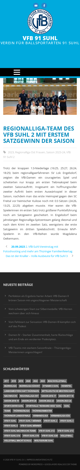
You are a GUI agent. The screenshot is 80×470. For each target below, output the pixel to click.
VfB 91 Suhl (40, 38)
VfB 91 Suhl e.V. (17, 459)
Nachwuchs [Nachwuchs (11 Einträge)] (10, 396)
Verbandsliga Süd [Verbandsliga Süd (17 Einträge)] (60, 415)
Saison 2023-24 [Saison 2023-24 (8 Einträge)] (64, 400)
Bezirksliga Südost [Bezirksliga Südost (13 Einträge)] (29, 386)
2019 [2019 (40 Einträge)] (21, 381)
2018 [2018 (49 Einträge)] (14, 381)
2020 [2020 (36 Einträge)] (28, 381)
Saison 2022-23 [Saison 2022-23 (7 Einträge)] (46, 400)
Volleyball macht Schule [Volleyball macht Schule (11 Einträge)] (17, 440)
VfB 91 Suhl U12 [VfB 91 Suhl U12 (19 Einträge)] (47, 430)
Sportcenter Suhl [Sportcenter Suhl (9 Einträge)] (13, 406)
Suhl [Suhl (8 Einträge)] (66, 406)
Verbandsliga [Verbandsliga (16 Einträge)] (40, 415)
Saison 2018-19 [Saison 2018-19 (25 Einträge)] (11, 400)
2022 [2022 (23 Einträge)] (35, 381)
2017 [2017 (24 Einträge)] (6, 381)
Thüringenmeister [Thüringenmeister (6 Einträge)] (42, 410)
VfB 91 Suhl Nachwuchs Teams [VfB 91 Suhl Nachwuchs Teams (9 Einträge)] (20, 430)
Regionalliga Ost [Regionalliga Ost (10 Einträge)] (29, 396)
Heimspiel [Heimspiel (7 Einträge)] (66, 386)
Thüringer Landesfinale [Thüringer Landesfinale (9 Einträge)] (17, 415)
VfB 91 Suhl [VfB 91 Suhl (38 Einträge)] (10, 420)
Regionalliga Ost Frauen (30, 152)
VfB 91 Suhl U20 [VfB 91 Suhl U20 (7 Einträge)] (50, 435)
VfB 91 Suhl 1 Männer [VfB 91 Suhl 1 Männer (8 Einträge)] (30, 420)
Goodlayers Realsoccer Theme (61, 464)
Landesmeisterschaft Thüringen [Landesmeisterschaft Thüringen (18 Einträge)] (21, 391)
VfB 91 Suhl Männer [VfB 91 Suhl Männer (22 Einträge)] (30, 425)
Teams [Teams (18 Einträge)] (7, 410)
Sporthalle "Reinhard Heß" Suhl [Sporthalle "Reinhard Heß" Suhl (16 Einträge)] (43, 406)
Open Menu (40, 72)
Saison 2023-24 (55, 152)
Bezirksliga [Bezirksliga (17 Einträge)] (10, 386)
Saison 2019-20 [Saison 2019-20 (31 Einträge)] (29, 400)
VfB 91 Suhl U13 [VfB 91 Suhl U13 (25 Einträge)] (65, 430)
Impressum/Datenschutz (39, 459)
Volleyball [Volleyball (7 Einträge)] (67, 435)
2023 (11, 152)
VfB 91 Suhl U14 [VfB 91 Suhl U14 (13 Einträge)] (12, 435)
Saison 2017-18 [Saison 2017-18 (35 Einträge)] (66, 396)
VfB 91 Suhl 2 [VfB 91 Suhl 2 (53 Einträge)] (50, 420)
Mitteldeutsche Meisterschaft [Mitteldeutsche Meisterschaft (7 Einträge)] (58, 391)
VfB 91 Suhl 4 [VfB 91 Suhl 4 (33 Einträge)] (10, 425)
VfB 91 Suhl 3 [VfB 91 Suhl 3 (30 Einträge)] (66, 420)
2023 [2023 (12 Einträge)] (43, 381)
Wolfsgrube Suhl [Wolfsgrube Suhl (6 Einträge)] (43, 440)
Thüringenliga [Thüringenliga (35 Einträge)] (21, 410)
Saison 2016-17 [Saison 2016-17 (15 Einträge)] (48, 396)
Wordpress (37, 464)
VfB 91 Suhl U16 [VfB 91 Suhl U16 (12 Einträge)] (31, 435)
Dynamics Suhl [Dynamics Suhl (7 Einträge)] (50, 386)
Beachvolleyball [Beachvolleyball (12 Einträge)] (57, 381)
